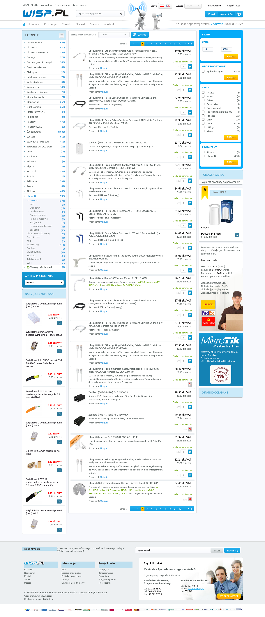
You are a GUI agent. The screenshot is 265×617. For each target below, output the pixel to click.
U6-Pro (124, 490)
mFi (46, 241)
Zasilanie (46, 156)
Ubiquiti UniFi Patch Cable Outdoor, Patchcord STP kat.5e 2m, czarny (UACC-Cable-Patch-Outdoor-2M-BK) (122, 99)
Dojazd (80, 24)
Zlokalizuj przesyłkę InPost (214, 289)
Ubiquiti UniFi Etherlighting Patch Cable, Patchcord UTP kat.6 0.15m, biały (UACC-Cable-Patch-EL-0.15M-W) (123, 52)
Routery (46, 121)
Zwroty (65, 579)
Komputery (46, 87)
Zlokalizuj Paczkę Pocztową (215, 292)
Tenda (46, 186)
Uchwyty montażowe (47, 226)
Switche (46, 136)
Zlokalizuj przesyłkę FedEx (214, 286)
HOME (24, 24)
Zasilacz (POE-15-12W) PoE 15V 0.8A (108, 414)
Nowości (33, 24)
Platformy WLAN (46, 111)
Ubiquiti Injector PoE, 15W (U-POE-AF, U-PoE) (113, 437)
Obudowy (47, 208)
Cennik (66, 24)
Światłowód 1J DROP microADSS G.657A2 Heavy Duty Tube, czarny (44, 363)
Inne (47, 204)
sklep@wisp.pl (196, 588)
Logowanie (214, 5)
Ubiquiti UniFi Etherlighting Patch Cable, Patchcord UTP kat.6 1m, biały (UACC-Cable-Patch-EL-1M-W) (125, 347)
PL (162, 5)
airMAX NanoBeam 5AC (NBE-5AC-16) (122, 285)
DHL (208, 304)
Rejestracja (233, 5)
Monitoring (46, 101)
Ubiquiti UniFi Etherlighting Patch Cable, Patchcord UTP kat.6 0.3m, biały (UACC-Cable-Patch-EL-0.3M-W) (126, 76)
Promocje (50, 24)
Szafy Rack (47, 222)
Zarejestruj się (106, 572)
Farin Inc (50, 599)
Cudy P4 (205, 227)
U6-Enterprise (113, 490)
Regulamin (29, 572)
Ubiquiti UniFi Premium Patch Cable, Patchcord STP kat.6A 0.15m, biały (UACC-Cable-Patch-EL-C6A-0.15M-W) (124, 166)
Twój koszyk (104, 582)
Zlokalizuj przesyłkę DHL (213, 282)
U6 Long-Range (137, 490)
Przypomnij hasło (107, 579)
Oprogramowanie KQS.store (38, 595)
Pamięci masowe (47, 219)
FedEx (208, 313)
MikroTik (46, 171)
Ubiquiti (46, 196)
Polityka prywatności (71, 576)
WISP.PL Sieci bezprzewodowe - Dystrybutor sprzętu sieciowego (55, 5)
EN (168, 5)
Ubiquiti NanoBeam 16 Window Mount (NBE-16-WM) (118, 278)
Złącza (46, 166)
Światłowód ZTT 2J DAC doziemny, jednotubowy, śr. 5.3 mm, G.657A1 (43, 394)
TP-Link (46, 191)
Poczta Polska (208, 321)
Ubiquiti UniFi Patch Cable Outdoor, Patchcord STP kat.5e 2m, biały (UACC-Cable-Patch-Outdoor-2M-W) (125, 122)
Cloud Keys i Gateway (46, 233)
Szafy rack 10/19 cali (46, 141)
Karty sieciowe (46, 82)
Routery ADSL (46, 126)
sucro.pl (40, 599)
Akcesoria (46, 47)
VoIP (46, 151)
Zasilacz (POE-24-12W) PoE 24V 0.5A (108, 392)
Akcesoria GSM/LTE (46, 52)
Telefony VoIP (46, 259)
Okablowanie (46, 106)
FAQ (63, 569)
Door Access (46, 237)
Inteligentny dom (46, 77)
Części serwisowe (46, 67)
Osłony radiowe (47, 215)
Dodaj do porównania (182, 61)
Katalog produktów (71, 572)
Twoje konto (105, 576)
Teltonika (46, 181)
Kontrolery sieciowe (46, 92)
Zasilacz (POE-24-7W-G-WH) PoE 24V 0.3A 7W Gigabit (118, 142)
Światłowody (46, 131)
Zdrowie (46, 161)
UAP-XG (124, 493)
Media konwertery (46, 96)
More (59, 323)
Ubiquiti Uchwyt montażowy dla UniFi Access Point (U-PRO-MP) (123, 482)
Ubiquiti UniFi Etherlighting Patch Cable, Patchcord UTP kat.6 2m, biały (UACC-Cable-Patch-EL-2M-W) (125, 461)
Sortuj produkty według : (83, 34)
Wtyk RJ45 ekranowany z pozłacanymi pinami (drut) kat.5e (44, 333)
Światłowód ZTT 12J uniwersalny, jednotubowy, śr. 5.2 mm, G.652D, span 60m (42, 482)
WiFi (46, 263)
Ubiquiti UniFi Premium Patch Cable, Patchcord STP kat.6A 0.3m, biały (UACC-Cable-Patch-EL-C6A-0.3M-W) (124, 370)
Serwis (94, 24)
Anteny (46, 57)
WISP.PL (45, 13)
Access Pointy (46, 42)
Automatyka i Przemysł (46, 62)
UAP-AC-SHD (113, 493)
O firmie (28, 569)
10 (180, 43)
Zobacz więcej (229, 596)
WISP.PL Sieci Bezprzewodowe (42, 592)
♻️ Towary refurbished (46, 267)
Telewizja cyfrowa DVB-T (46, 146)
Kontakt (109, 24)
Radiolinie (46, 116)
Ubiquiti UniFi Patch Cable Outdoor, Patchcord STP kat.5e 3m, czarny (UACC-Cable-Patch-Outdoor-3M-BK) (122, 302)
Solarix (46, 176)
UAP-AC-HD (100, 493)
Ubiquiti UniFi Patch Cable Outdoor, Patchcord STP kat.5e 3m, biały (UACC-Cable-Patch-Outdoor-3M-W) (125, 324)
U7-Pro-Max (99, 490)
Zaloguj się (104, 569)
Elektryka (46, 72)
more (237, 235)
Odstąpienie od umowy (72, 582)
